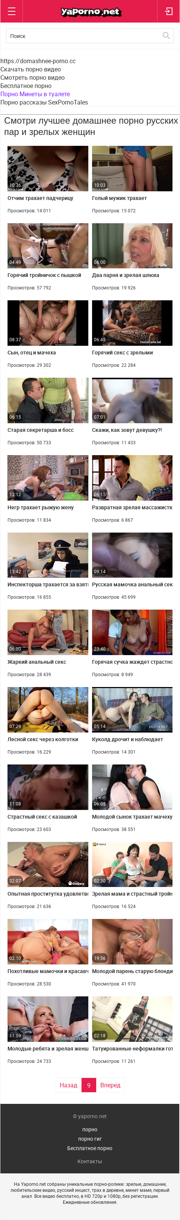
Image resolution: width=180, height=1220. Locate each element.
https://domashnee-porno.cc (38, 61)
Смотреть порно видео (32, 77)
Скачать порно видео (30, 69)
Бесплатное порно (25, 86)
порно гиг (90, 1138)
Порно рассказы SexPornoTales (44, 102)
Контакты (89, 1161)
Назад (68, 1085)
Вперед (110, 1085)
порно (89, 1129)
